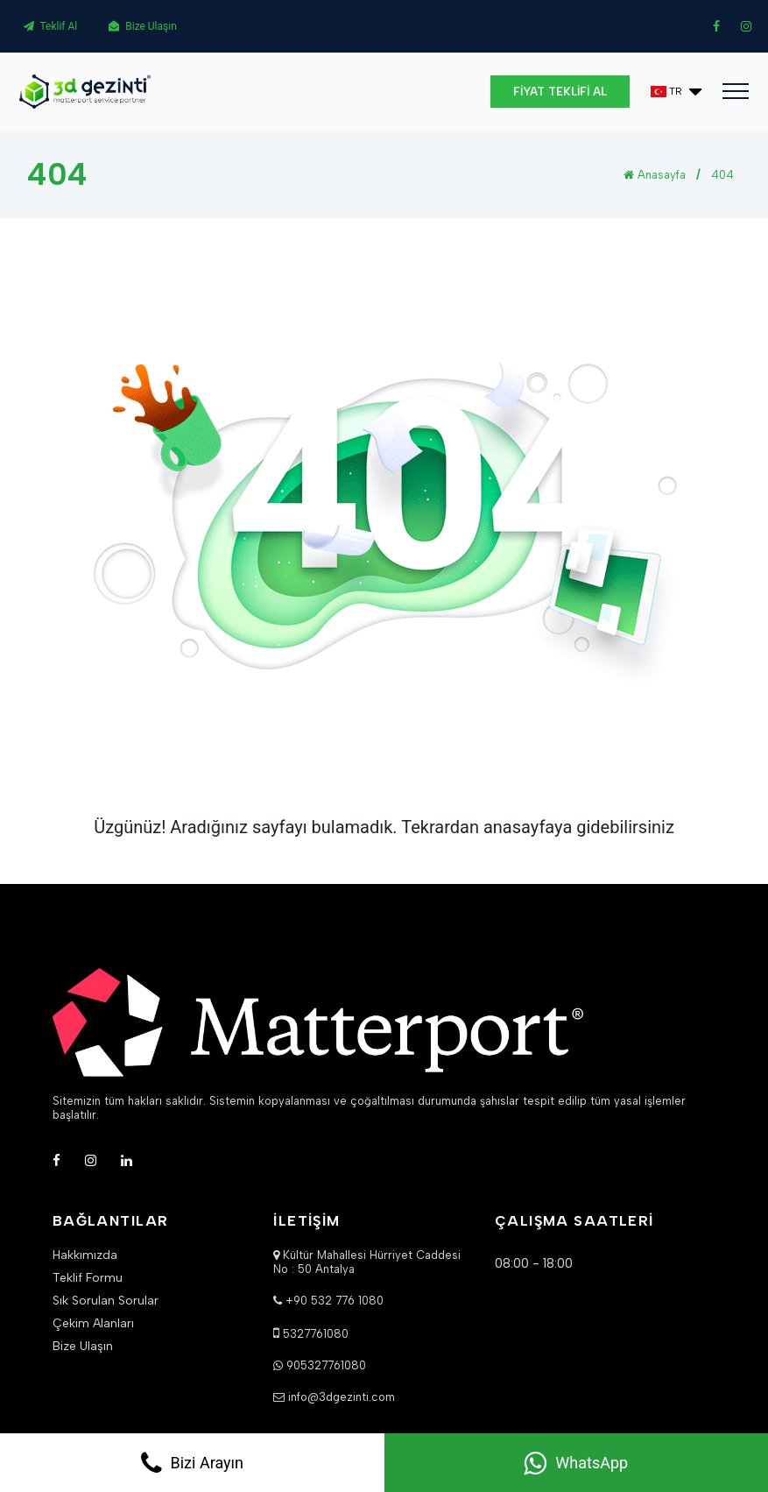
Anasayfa (655, 174)
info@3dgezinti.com (341, 1397)
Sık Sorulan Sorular (106, 1301)
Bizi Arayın (192, 1463)
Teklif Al (51, 26)
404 (722, 174)
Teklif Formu (88, 1278)
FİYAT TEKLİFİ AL (560, 91)
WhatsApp (576, 1463)
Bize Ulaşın (143, 26)
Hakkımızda (85, 1255)
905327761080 (326, 1365)
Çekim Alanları (93, 1324)
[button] (676, 92)
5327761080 (316, 1333)
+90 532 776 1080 (334, 1300)
